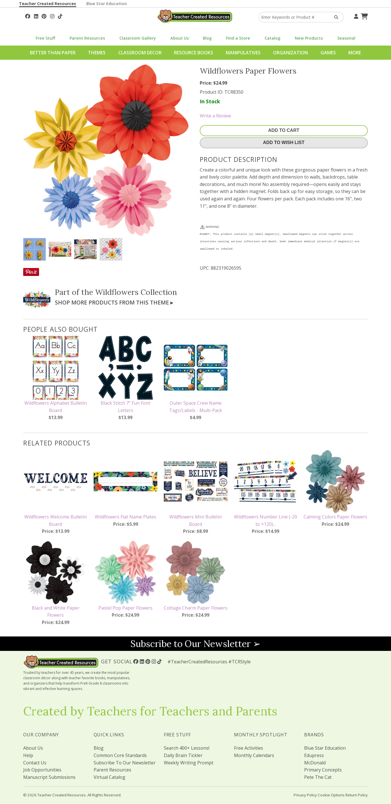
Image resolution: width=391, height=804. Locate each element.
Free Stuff (45, 38)
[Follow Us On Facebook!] (27, 15)
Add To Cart (283, 130)
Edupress (314, 755)
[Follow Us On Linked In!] (36, 15)
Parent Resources (87, 38)
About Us (179, 38)
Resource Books (193, 53)
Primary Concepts (323, 770)
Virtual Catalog (109, 777)
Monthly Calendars (254, 755)
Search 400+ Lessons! (186, 748)
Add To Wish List (283, 142)
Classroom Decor (140, 53)
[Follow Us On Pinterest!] (44, 15)
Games (328, 53)
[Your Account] (355, 15)
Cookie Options (331, 794)
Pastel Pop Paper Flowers (125, 608)
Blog (207, 38)
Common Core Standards (120, 755)
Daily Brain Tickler (183, 755)
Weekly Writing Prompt (188, 763)
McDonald (315, 763)
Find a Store (238, 38)
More (354, 53)
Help (28, 755)
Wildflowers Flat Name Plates (125, 517)
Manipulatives (243, 53)
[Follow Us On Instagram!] (52, 15)
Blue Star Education (106, 3)
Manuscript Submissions (49, 777)
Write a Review (215, 116)
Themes (97, 53)
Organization (290, 53)
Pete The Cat (318, 777)
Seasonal (346, 38)
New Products (309, 38)
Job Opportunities (42, 770)
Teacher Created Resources (47, 3)
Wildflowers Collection (136, 292)
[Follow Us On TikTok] (60, 15)
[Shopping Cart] (363, 15)
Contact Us (34, 763)
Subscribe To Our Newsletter (125, 763)
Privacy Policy (305, 794)
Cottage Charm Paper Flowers (195, 608)
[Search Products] (334, 17)
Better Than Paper (53, 53)
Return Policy (356, 794)
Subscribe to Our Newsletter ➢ (195, 643)
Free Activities (248, 748)
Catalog (272, 38)
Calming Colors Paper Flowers (335, 517)
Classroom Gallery (137, 38)
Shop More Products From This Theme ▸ (114, 302)
